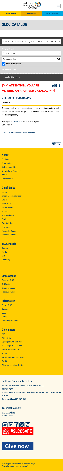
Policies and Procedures (10, 350)
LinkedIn (10, 424)
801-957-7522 (7, 389)
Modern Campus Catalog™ (19, 466)
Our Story (5, 159)
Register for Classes (9, 231)
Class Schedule (7, 223)
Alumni (4, 175)
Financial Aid (6, 204)
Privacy (4, 353)
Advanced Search (9, 70)
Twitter (5, 424)
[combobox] (31, 41)
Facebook (16, 424)
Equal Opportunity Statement (12, 342)
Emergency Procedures (10, 321)
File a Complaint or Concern (12, 346)
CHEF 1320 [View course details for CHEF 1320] (17, 121)
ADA (3, 334)
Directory (5, 309)
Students (5, 248)
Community (6, 260)
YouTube (27, 424)
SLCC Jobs (6, 284)
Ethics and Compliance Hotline (12, 365)
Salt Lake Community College (31, 5)
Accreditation (6, 163)
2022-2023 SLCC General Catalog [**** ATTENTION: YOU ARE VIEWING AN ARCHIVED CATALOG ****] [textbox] (32, 41)
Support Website (8, 412)
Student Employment (9, 288)
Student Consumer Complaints (13, 357)
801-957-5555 (7, 416)
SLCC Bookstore (8, 215)
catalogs (7, 464)
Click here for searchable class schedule (18, 133)
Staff (3, 256)
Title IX (4, 361)
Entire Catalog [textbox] (9, 53)
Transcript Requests (9, 235)
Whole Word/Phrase (13, 64)
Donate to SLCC (7, 179)
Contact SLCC (10, 14)
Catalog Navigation (12, 77)
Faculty (4, 252)
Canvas (4, 200)
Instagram (21, 424)
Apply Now (31, 14)
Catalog (4, 219)
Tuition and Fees (7, 208)
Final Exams (6, 227)
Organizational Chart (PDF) (11, 171)
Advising (5, 211)
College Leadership (9, 167)
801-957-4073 (20, 399)
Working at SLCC (8, 280)
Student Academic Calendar (12, 196)
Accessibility (6, 338)
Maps (4, 313)
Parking (4, 317)
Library (4, 192)
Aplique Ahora (52, 14)
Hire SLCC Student (8, 292)
